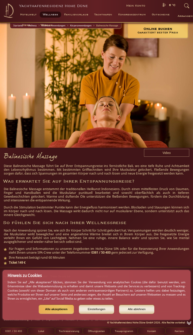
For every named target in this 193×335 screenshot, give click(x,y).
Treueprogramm (124, 330)
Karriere (179, 330)
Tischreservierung (69, 330)
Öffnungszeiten (96, 330)
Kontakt (151, 330)
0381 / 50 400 (13, 330)
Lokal (41, 330)
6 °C (172, 5)
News (26, 25)
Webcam (46, 25)
